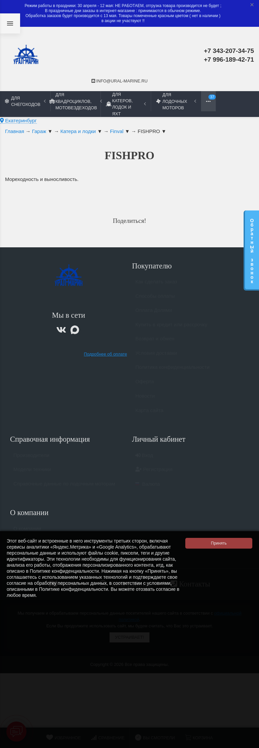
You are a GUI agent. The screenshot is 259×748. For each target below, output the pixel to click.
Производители (31, 458)
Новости (145, 399)
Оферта (144, 384)
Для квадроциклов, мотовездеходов (75, 101)
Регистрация (154, 472)
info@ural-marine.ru (119, 80)
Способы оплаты (155, 299)
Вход (144, 458)
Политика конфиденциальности (172, 370)
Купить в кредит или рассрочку (171, 327)
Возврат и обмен (155, 342)
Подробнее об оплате (105, 354)
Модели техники (32, 472)
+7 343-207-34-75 (229, 50)
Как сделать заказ (156, 285)
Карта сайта (149, 413)
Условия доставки (156, 356)
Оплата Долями (153, 313)
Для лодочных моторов (176, 101)
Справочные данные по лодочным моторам (64, 487)
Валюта (147, 487)
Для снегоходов (25, 101)
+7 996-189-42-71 (229, 59)
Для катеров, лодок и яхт (126, 104)
